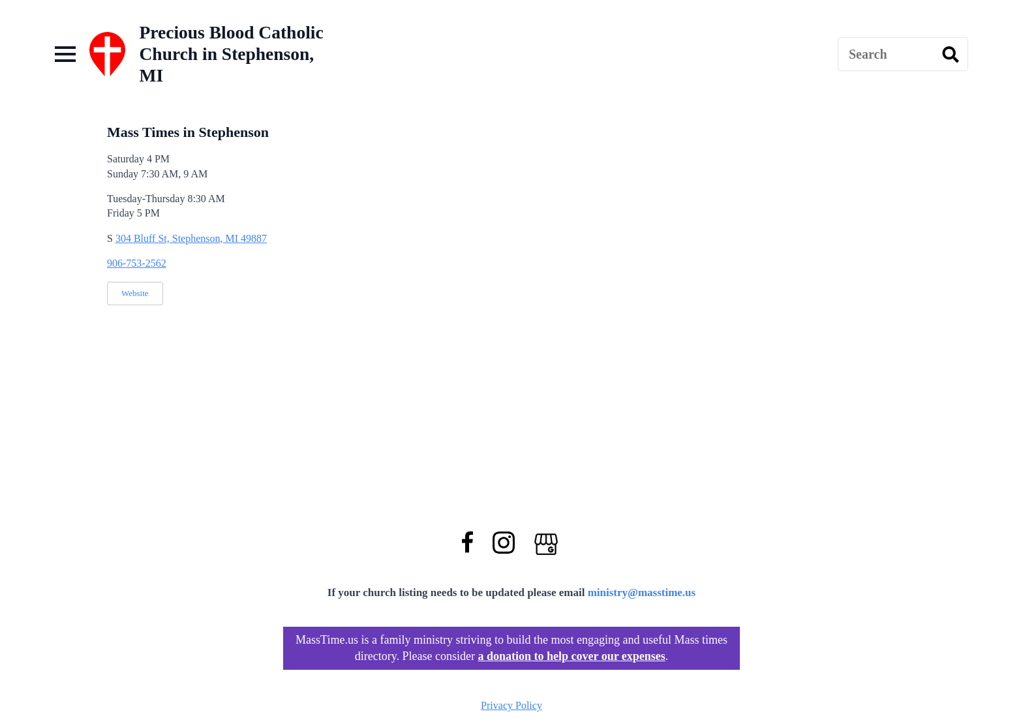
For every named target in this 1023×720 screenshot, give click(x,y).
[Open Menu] (65, 54)
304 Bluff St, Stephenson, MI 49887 (191, 238)
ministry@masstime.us (642, 592)
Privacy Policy (511, 705)
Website (135, 293)
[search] (951, 55)
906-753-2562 (136, 263)
